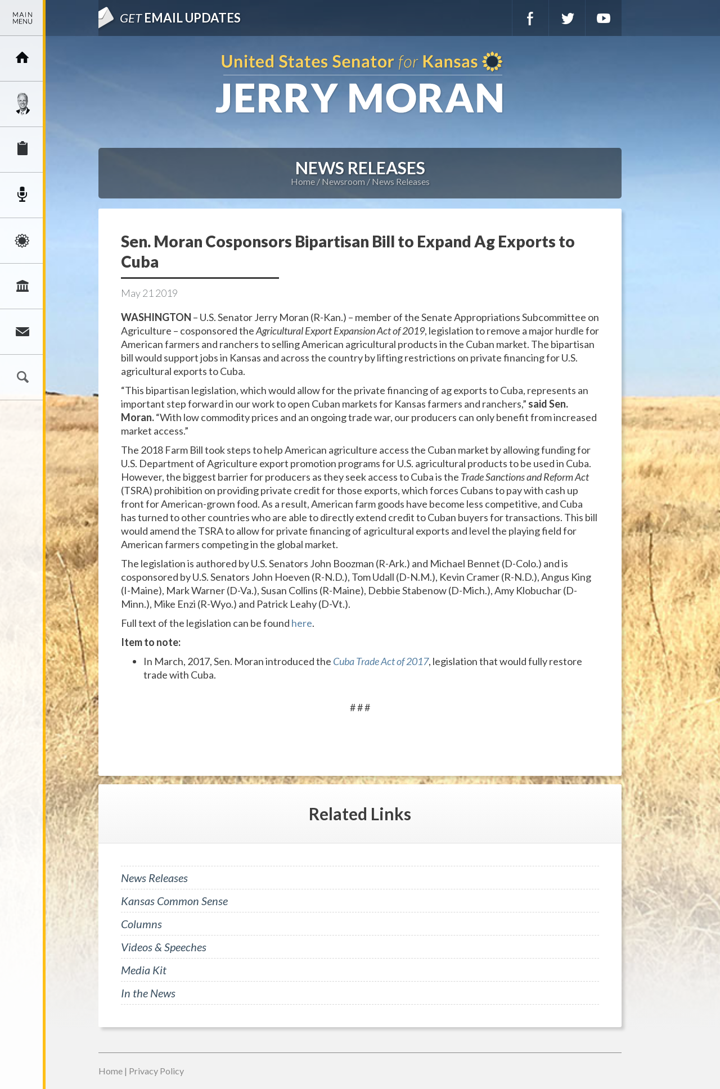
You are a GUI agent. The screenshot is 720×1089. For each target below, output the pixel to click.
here (301, 623)
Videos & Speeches (163, 947)
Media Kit (143, 970)
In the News (148, 993)
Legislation (22, 286)
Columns (141, 923)
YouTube (604, 18)
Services (22, 149)
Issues (22, 240)
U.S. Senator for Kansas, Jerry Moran (360, 83)
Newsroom (22, 195)
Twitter (567, 18)
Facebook (530, 18)
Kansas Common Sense (174, 900)
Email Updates (180, 17)
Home (303, 181)
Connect (22, 331)
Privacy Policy (156, 1070)
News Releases (401, 181)
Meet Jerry (22, 104)
